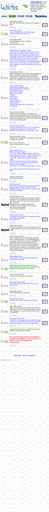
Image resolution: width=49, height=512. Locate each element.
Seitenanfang (17, 355)
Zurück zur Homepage (29, 355)
